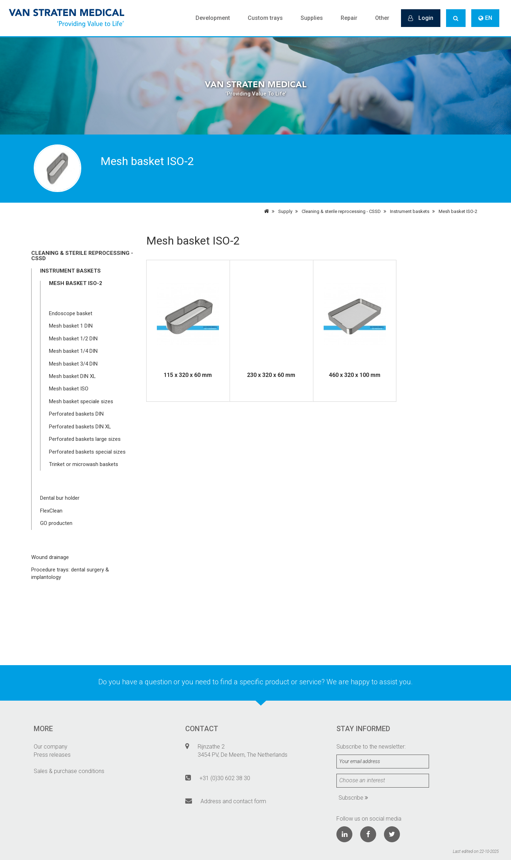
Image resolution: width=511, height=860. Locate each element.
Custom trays (265, 18)
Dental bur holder (59, 498)
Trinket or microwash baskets (83, 464)
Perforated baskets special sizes (87, 452)
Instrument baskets (409, 211)
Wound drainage (50, 557)
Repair (349, 18)
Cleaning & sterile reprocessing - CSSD (341, 211)
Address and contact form (233, 801)
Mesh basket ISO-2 (458, 211)
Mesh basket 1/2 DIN (73, 338)
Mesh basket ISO (68, 388)
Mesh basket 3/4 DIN (73, 364)
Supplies (312, 18)
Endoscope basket (70, 313)
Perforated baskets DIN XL (80, 426)
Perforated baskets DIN (76, 414)
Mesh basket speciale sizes (81, 401)
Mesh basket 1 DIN (71, 326)
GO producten (56, 523)
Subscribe (353, 797)
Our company (50, 746)
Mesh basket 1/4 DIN (73, 351)
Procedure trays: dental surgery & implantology (70, 573)
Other (382, 18)
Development (213, 18)
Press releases (52, 754)
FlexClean (51, 511)
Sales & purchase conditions (69, 771)
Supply (285, 211)
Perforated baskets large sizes (85, 439)
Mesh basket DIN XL (72, 376)
